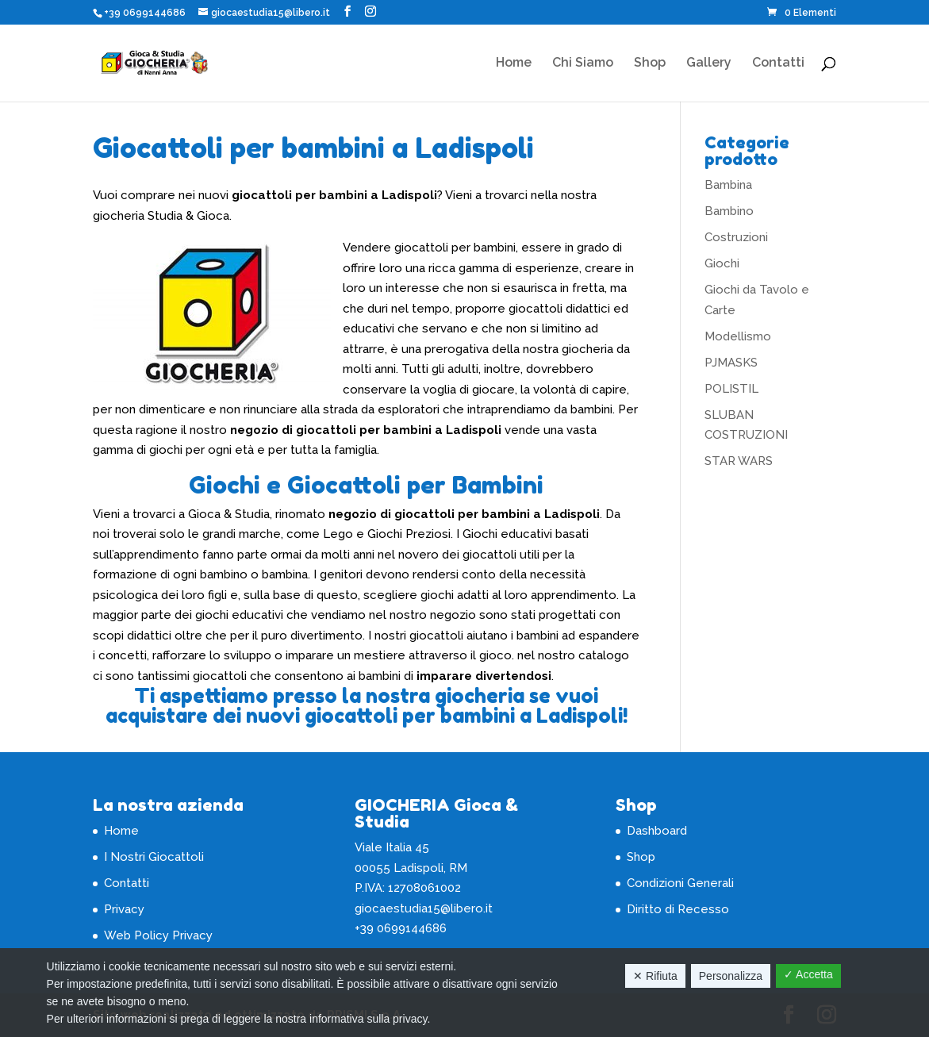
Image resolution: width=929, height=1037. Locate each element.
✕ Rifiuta (655, 976)
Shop (650, 63)
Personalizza (730, 976)
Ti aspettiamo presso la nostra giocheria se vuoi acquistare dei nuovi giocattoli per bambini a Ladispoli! (367, 706)
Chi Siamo (582, 63)
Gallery (708, 63)
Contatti (778, 63)
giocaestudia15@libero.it (424, 908)
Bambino (729, 211)
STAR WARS (738, 461)
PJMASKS (731, 362)
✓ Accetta (808, 974)
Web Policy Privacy (158, 935)
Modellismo (737, 336)
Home (514, 63)
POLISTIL (731, 389)
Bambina (728, 185)
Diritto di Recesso (678, 909)
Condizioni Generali (680, 883)
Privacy (124, 909)
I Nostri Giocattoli (154, 857)
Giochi (721, 263)
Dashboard (657, 831)
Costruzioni (736, 237)
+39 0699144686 (145, 12)
